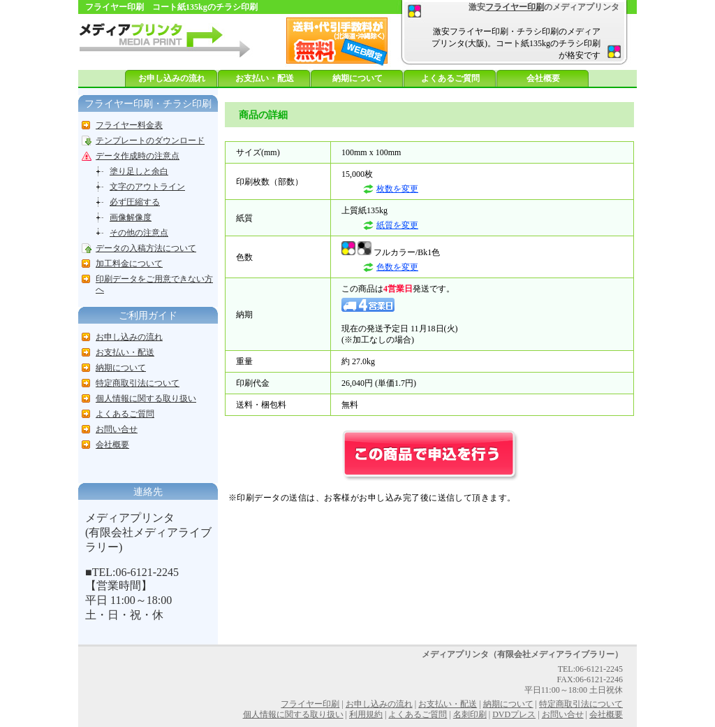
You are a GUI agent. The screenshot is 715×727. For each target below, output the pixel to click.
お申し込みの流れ (171, 78)
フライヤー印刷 (514, 7)
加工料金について (129, 263)
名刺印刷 (470, 714)
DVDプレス (514, 714)
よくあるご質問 (450, 78)
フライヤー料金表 (129, 125)
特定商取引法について (137, 383)
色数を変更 (397, 267)
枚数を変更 (397, 189)
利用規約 (366, 714)
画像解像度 (131, 217)
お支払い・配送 (264, 78)
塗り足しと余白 (139, 171)
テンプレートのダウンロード (150, 140)
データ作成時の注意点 (137, 156)
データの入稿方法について (146, 248)
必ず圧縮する (135, 202)
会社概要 (543, 78)
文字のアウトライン (147, 187)
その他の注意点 (139, 233)
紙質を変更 (397, 225)
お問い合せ (117, 429)
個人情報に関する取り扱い (146, 398)
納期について (357, 78)
